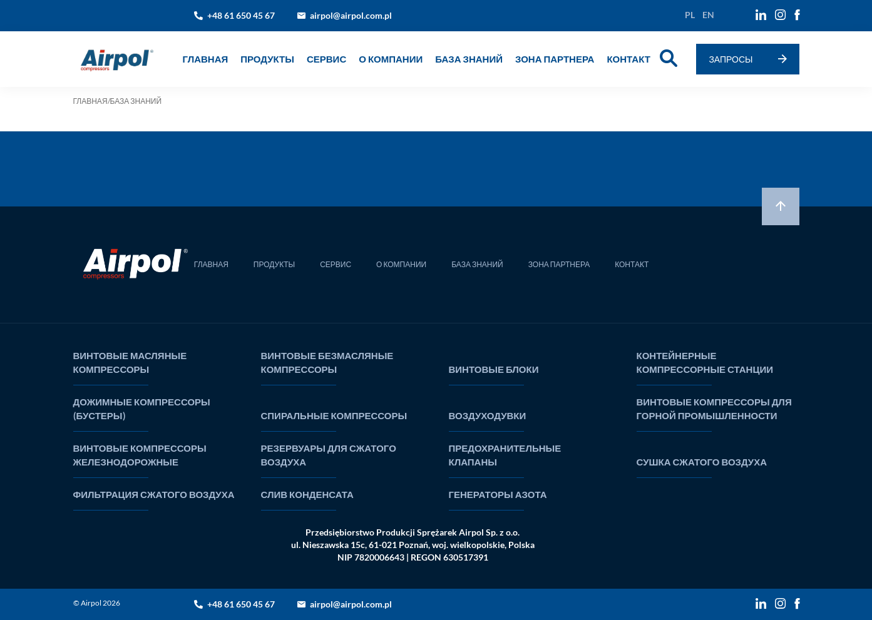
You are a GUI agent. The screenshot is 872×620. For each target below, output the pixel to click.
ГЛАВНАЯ (205, 58)
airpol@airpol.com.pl (351, 15)
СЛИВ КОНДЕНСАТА (307, 494)
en (708, 14)
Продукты (267, 58)
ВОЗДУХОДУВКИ (487, 415)
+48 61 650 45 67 (241, 15)
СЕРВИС (326, 58)
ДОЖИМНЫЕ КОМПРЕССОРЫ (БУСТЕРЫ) (141, 408)
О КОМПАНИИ (391, 58)
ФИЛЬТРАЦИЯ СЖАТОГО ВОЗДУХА (154, 494)
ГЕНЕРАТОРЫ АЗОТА (498, 494)
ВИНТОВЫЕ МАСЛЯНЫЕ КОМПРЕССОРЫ (130, 362)
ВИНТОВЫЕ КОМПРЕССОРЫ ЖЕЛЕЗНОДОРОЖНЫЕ (140, 454)
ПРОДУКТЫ (274, 264)
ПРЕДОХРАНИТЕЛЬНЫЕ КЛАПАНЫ (505, 454)
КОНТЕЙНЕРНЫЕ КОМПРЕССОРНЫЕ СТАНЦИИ (705, 362)
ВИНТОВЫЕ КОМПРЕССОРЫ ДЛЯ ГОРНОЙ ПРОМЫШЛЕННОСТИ (714, 408)
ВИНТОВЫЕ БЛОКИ (494, 369)
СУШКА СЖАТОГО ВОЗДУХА (702, 461)
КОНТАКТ (628, 58)
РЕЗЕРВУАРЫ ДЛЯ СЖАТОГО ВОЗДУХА (328, 454)
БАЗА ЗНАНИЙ (469, 58)
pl (690, 14)
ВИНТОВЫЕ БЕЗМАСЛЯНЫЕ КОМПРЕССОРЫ (327, 362)
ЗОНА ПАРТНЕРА (554, 58)
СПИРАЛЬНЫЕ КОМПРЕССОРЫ (334, 415)
